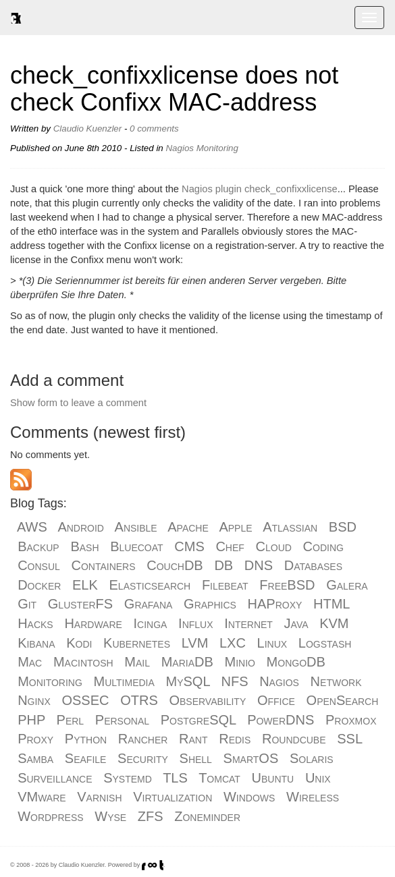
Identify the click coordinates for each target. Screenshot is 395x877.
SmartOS (251, 758)
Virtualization (172, 796)
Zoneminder (207, 816)
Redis (235, 738)
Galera (346, 584)
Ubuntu (273, 777)
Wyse (110, 816)
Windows (249, 796)
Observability (207, 700)
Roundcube (294, 738)
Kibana (36, 642)
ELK (85, 584)
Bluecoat (136, 546)
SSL (349, 738)
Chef (229, 546)
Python (86, 738)
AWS (32, 526)
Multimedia (124, 681)
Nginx (34, 700)
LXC (232, 642)
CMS (189, 546)
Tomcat (219, 777)
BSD (343, 526)
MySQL (188, 681)
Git (27, 603)
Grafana (148, 603)
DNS (258, 565)
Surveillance (55, 777)
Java (296, 623)
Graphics (210, 603)
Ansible (136, 526)
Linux (272, 642)
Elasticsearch (150, 584)
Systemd (127, 777)
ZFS (150, 816)
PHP (31, 719)
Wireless (312, 796)
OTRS (139, 700)
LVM (195, 642)
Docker (39, 584)
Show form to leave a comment (78, 402)
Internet (248, 623)
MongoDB (296, 661)
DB (223, 565)
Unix (318, 777)
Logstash (325, 642)
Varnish (99, 796)
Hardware (93, 623)
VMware (41, 796)
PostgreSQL (198, 719)
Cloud (274, 546)
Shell (196, 758)
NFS (234, 681)
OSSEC (85, 700)
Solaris (312, 758)
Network (336, 681)
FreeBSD (287, 584)
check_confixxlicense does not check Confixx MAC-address (174, 88)
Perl (70, 719)
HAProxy (275, 603)
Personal (122, 719)
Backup (38, 546)
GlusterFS (80, 603)
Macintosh (83, 661)
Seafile (86, 758)
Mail (137, 661)
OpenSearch (343, 700)
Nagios (179, 148)
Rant (193, 738)
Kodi (79, 642)
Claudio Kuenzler (87, 128)
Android (80, 526)
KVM (333, 623)
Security (142, 758)
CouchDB (175, 565)
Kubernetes (136, 642)
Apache (188, 526)
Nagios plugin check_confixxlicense (260, 188)
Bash (84, 546)
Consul (39, 565)
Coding (323, 546)
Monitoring (217, 148)
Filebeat (225, 584)
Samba (35, 758)
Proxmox (351, 719)
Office (276, 700)
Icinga (150, 623)
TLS (175, 777)
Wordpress (50, 816)
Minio (239, 661)
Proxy (35, 738)
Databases (313, 565)
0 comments (154, 128)
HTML (331, 603)
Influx (195, 623)
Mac (30, 661)
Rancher (143, 738)
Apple (235, 526)
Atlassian (290, 526)
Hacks (35, 623)
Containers (103, 565)
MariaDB (187, 661)
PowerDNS (280, 719)
